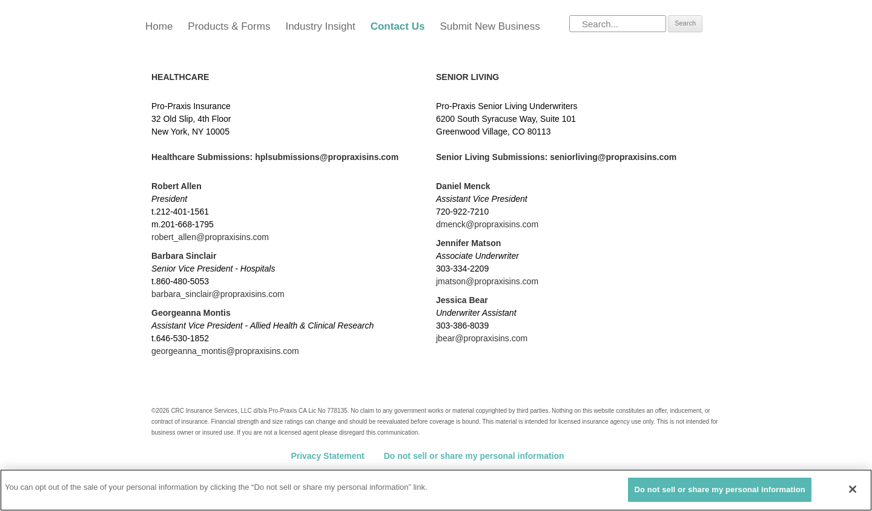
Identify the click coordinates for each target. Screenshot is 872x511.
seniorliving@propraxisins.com (613, 157)
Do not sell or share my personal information (474, 456)
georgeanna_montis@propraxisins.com (225, 351)
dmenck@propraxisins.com (487, 224)
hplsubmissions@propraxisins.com (326, 157)
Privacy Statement (327, 456)
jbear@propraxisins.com (481, 338)
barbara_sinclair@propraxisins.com (218, 294)
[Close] (852, 489)
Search (685, 23)
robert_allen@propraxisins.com (210, 237)
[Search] (617, 23)
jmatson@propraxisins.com (487, 281)
